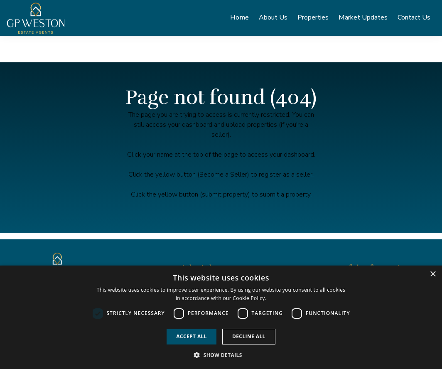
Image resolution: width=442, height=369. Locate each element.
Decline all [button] (248, 336)
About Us (273, 19)
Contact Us (414, 19)
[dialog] (221, 317)
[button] (221, 355)
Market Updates (363, 19)
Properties (313, 19)
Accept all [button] (191, 336)
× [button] (433, 274)
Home (239, 19)
